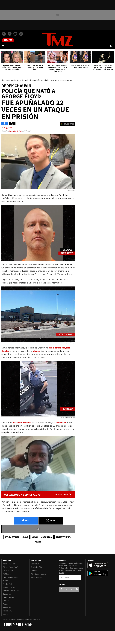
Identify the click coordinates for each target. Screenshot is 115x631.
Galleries (6, 601)
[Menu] (3, 46)
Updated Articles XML (11, 591)
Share (26, 520)
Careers (34, 571)
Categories (7, 594)
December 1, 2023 (15, 131)
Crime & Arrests (12, 537)
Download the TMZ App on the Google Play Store (97, 573)
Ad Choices (7, 574)
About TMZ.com (9, 564)
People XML (7, 607)
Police (38, 542)
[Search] (111, 46)
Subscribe (78, 577)
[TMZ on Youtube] (15, 34)
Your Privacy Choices (10, 577)
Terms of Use (8, 571)
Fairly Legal (46, 537)
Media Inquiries (36, 577)
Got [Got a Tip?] (8, 40)
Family (25, 537)
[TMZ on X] (10, 34)
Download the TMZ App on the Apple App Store (97, 565)
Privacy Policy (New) (10, 567)
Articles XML (7, 584)
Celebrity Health (63, 537)
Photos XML (7, 611)
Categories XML (9, 597)
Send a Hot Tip (36, 567)
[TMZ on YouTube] (71, 589)
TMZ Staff (8, 128)
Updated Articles (9, 587)
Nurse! (35, 537)
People (5, 604)
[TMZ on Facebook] (4, 34)
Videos (5, 614)
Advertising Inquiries (38, 574)
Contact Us (35, 564)
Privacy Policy (69, 570)
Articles (6, 581)
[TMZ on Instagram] (21, 34)
